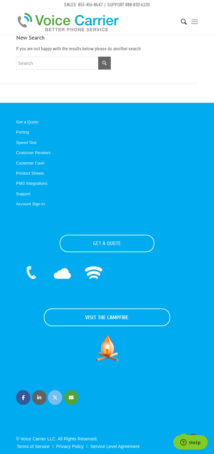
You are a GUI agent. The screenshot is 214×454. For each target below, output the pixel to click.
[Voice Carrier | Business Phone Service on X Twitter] (55, 397)
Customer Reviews (33, 152)
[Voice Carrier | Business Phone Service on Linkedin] (39, 397)
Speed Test (26, 142)
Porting (22, 132)
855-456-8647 (90, 4)
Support (23, 193)
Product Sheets (30, 173)
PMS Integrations (32, 183)
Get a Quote (27, 122)
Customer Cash (30, 163)
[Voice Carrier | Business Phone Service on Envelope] (71, 397)
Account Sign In (30, 204)
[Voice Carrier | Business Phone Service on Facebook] (23, 397)
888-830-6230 (137, 4)
